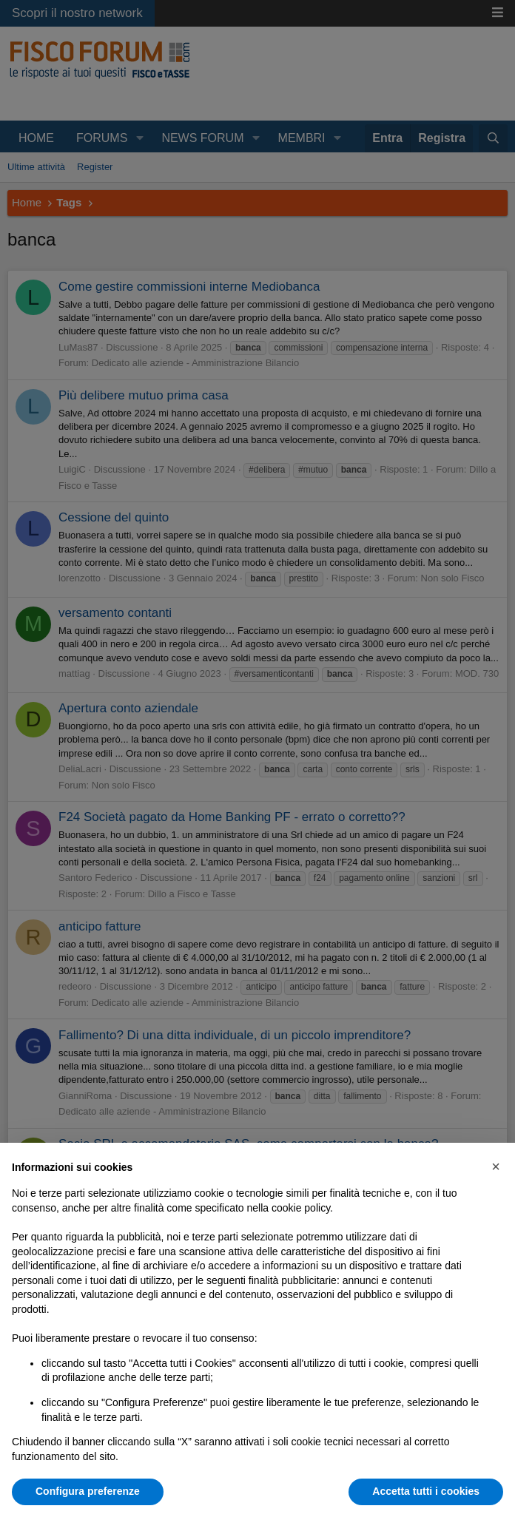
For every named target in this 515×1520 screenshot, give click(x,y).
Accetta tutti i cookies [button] (425, 1491)
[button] (496, 1166)
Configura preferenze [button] (88, 1491)
